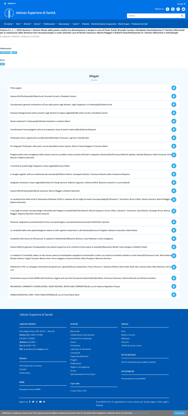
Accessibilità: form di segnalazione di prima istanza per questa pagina (126, 407)
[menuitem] (9, 23)
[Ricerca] (153, 15)
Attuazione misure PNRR (29, 395)
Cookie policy (24, 378)
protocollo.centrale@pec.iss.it (36, 354)
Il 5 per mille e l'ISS (78, 396)
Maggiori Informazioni (141, 413)
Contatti (22, 374)
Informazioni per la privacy (30, 371)
